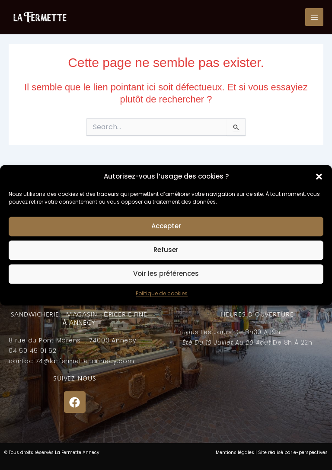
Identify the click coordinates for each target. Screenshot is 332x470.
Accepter (166, 226)
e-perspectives (311, 452)
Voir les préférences (166, 273)
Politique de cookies (162, 293)
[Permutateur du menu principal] (314, 17)
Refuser (166, 250)
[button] (319, 176)
